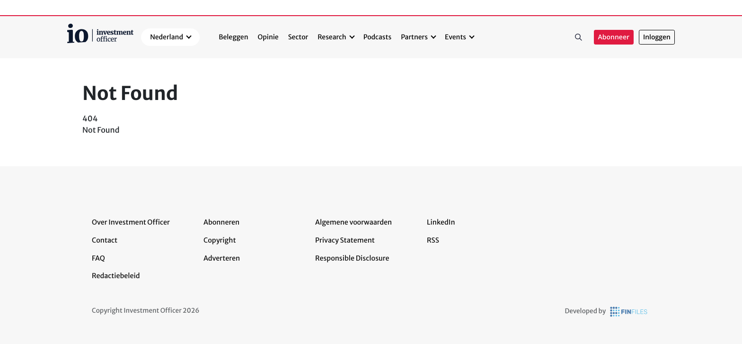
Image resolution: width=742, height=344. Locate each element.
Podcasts (377, 37)
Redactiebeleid (116, 276)
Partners (414, 37)
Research (332, 37)
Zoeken (579, 37)
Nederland (166, 37)
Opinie (268, 37)
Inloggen (657, 37)
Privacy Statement (345, 240)
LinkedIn (441, 222)
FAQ (98, 258)
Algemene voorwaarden (353, 222)
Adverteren (221, 258)
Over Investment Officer (131, 222)
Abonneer (613, 37)
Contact (104, 240)
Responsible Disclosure (352, 258)
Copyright (219, 240)
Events (455, 37)
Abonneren (221, 222)
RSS (433, 240)
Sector (298, 37)
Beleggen (233, 37)
